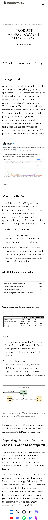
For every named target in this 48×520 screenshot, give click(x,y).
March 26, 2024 (24, 44)
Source (5, 185)
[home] (13, 2)
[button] (43, 4)
